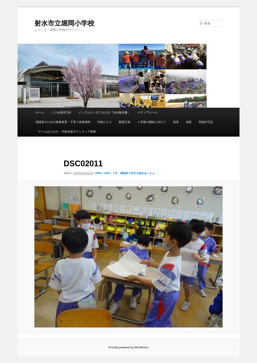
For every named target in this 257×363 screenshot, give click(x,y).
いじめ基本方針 (61, 112)
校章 (176, 122)
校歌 (189, 122)
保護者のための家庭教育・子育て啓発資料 (63, 122)
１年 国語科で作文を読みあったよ (133, 173)
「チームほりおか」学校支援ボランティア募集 (66, 131)
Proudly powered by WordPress (128, 347)
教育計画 (124, 122)
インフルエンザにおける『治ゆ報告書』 (104, 112)
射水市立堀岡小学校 (64, 23)
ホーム (40, 112)
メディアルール (147, 112)
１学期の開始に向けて (151, 122)
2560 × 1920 (102, 173)
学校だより (104, 122)
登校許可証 (206, 122)
